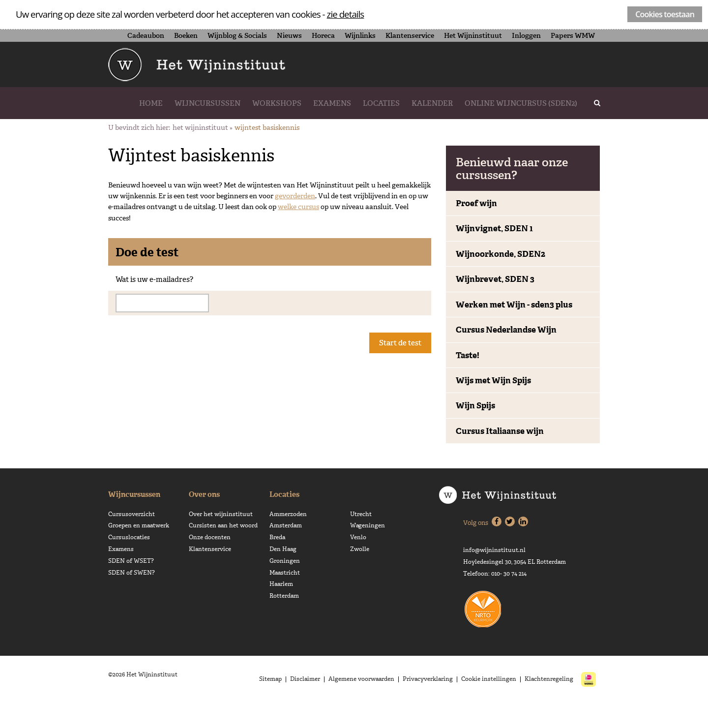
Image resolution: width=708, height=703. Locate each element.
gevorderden (295, 196)
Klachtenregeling (549, 678)
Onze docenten (210, 537)
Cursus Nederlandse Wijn (506, 330)
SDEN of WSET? (131, 560)
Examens (332, 103)
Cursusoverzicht (131, 514)
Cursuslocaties (129, 537)
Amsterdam (285, 525)
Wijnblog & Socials (237, 35)
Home (151, 103)
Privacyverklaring (428, 678)
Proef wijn (476, 203)
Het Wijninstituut (473, 35)
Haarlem (281, 584)
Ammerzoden (288, 514)
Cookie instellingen (488, 678)
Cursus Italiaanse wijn (500, 431)
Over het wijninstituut (221, 514)
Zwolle (359, 549)
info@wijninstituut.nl (494, 550)
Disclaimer (305, 678)
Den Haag (282, 549)
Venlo (358, 537)
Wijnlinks (360, 35)
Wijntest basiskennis (267, 127)
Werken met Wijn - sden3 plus (514, 304)
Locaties (381, 103)
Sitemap (270, 678)
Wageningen (367, 525)
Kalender (432, 103)
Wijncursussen (207, 103)
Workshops (276, 103)
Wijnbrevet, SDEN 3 (495, 279)
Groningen (284, 560)
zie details (345, 14)
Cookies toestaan (664, 14)
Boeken (186, 35)
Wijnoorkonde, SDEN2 (500, 254)
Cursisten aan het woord (223, 525)
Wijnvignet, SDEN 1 (494, 228)
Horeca (323, 35)
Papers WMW (573, 35)
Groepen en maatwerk (138, 525)
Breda (277, 537)
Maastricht (284, 572)
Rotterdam (284, 595)
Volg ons (475, 522)
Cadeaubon (145, 35)
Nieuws (289, 35)
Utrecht (361, 514)
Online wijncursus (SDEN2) (521, 103)
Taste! (467, 355)
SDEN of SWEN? (131, 572)
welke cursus (298, 207)
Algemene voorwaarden (361, 678)
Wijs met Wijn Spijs (493, 380)
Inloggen (526, 35)
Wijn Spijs (475, 405)
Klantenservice (409, 35)
